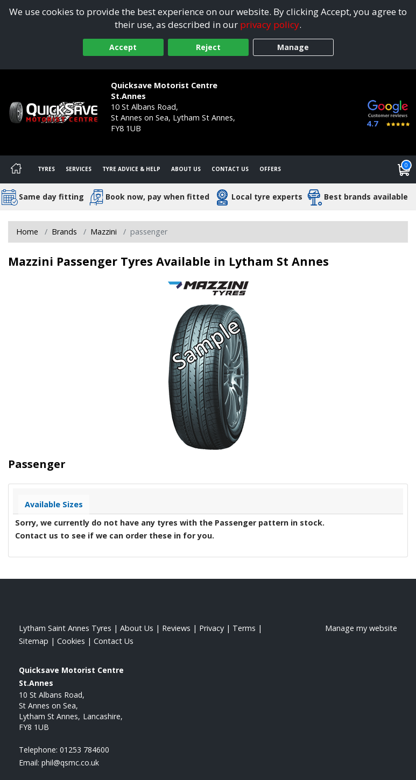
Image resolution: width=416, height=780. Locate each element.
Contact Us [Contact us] (230, 169)
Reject (208, 47)
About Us (186, 169)
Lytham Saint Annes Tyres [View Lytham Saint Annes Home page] (65, 628)
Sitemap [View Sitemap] (33, 641)
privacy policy (269, 24)
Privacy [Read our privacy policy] (211, 628)
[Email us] (70, 762)
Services (78, 169)
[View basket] (404, 169)
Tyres (46, 169)
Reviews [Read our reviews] (176, 628)
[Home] (16, 169)
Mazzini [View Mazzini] (103, 231)
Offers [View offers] (270, 169)
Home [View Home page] (27, 231)
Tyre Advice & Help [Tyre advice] (131, 169)
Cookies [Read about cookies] (71, 641)
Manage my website (361, 628)
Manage (293, 47)
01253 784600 (135, 139)
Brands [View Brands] (64, 231)
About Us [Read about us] (136, 628)
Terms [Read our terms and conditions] (244, 628)
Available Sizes (54, 504)
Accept (123, 47)
